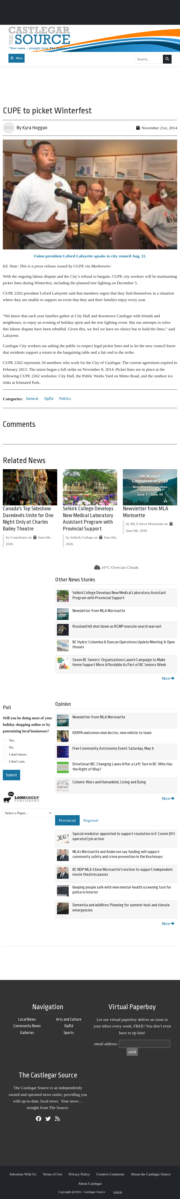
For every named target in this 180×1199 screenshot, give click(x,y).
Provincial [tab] (67, 820)
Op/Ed (48, 398)
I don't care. (17, 761)
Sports (69, 1032)
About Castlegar (90, 1183)
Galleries (27, 1032)
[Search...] (149, 59)
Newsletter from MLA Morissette (98, 611)
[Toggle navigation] (16, 58)
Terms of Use (52, 1174)
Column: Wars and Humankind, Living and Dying (109, 782)
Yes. (12, 740)
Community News (27, 1026)
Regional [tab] (90, 820)
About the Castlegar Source (151, 1174)
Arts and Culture (68, 1019)
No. (11, 747)
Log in (117, 1192)
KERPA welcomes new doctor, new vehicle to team (112, 733)
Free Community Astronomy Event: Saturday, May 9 (113, 748)
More (168, 678)
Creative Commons (110, 1174)
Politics (65, 398)
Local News (27, 1019)
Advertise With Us (22, 1174)
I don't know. (18, 754)
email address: (106, 1043)
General (32, 398)
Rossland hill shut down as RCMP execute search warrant (116, 626)
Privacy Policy (79, 1174)
